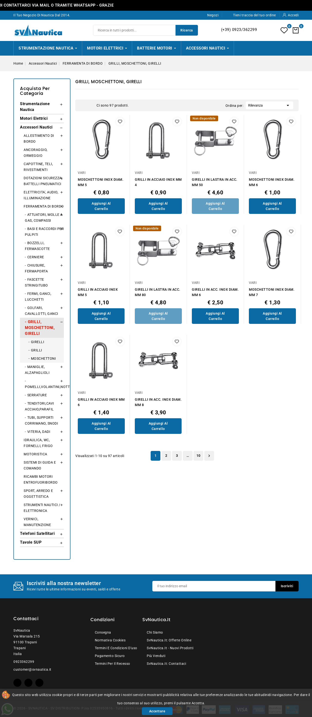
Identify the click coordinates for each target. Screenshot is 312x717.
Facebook (17, 683)
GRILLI (36, 350)
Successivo (209, 455)
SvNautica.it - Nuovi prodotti (170, 648)
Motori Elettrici (34, 118)
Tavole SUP (30, 542)
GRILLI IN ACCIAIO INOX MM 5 (98, 292)
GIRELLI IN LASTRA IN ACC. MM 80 (157, 292)
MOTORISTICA (35, 454)
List (90, 105)
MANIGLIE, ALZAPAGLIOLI (37, 370)
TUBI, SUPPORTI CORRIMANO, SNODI (41, 420)
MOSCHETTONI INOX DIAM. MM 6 (271, 182)
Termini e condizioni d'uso (116, 648)
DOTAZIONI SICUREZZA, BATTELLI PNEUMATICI (43, 181)
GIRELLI (37, 342)
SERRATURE (37, 395)
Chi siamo (155, 632)
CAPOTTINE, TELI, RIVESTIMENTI (38, 167)
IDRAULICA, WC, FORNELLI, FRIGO (38, 443)
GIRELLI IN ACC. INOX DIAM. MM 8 (158, 402)
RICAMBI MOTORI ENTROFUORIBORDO (41, 479)
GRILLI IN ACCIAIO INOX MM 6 (101, 402)
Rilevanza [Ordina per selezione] (269, 104)
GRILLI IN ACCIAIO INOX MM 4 (158, 182)
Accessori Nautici (36, 127)
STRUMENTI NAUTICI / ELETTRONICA (42, 508)
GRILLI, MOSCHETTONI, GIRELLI (40, 327)
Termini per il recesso (112, 664)
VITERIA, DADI (38, 432)
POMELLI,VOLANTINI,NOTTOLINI (44, 387)
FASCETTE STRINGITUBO (36, 282)
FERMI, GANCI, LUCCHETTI (38, 296)
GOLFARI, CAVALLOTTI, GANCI (41, 311)
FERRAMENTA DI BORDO (44, 206)
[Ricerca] (145, 30)
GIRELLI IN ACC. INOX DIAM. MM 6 (215, 292)
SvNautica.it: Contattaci (166, 664)
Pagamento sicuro (110, 656)
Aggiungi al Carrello (101, 206)
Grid (83, 105)
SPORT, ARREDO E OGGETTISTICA (38, 493)
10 (198, 456)
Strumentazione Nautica (35, 106)
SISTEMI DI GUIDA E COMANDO (40, 465)
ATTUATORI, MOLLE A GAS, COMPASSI (44, 217)
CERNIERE (35, 257)
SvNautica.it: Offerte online (169, 640)
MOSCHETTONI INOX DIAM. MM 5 (100, 182)
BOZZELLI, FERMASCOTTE (37, 246)
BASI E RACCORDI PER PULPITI (44, 232)
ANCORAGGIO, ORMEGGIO (36, 153)
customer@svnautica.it (32, 669)
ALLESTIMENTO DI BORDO (39, 138)
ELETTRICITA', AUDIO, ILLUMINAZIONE (41, 195)
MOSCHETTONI (43, 358)
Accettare (157, 711)
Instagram (39, 683)
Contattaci (26, 619)
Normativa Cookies (110, 640)
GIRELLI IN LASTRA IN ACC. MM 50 (214, 182)
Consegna (103, 632)
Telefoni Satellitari (37, 533)
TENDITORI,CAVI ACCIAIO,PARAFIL (39, 406)
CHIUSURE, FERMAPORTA (36, 268)
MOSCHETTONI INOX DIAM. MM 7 (271, 292)
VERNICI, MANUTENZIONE (37, 522)
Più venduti (156, 656)
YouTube (28, 683)
